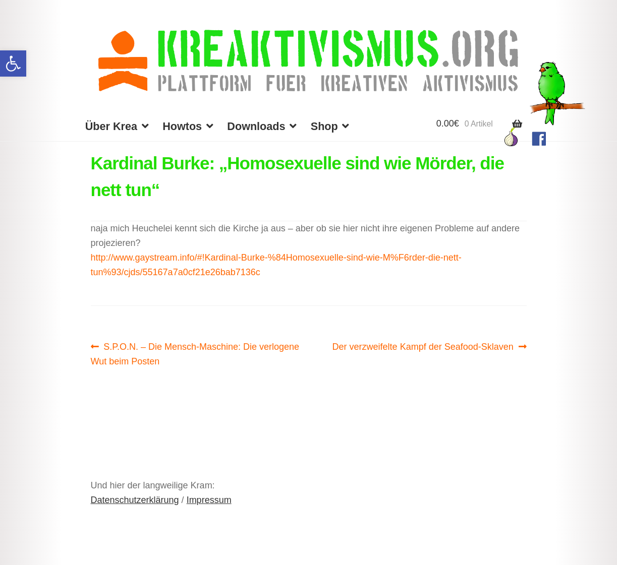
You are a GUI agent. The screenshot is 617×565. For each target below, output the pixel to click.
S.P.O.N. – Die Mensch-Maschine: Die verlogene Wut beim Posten (195, 352)
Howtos (182, 126)
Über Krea (111, 126)
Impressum (209, 500)
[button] (13, 63)
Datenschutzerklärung (135, 500)
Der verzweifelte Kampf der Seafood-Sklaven (423, 346)
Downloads (256, 126)
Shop (324, 126)
